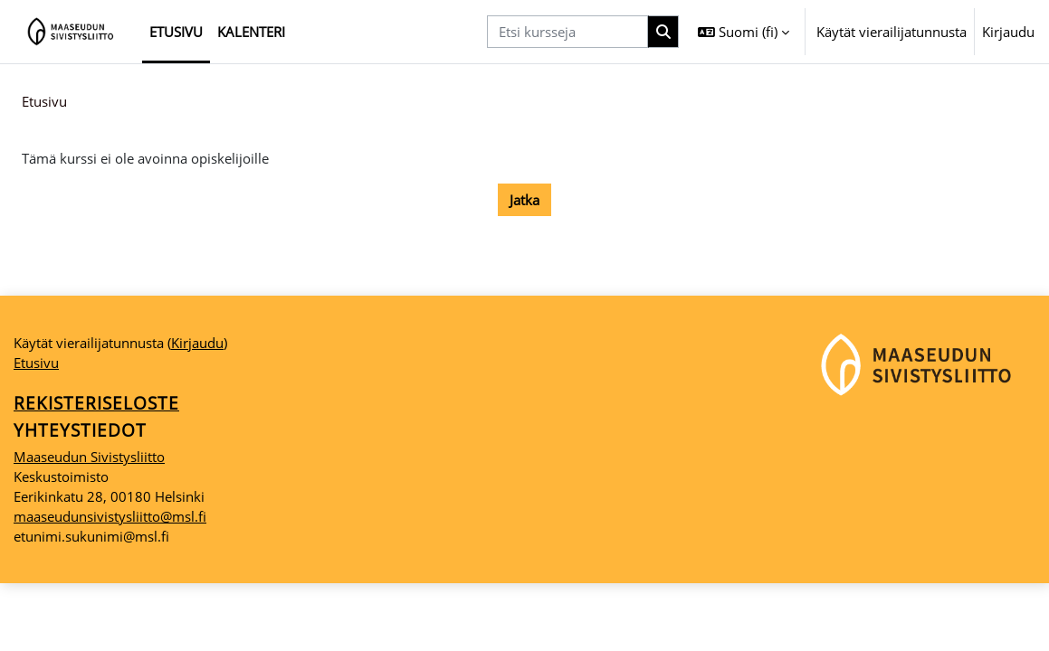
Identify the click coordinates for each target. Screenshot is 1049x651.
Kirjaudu (1008, 32)
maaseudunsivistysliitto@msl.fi (110, 584)
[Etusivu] (71, 31)
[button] (743, 31)
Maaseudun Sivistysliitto (89, 523)
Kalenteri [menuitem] (251, 32)
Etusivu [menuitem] (176, 32)
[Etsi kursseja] (567, 31)
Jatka (524, 201)
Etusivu (44, 102)
